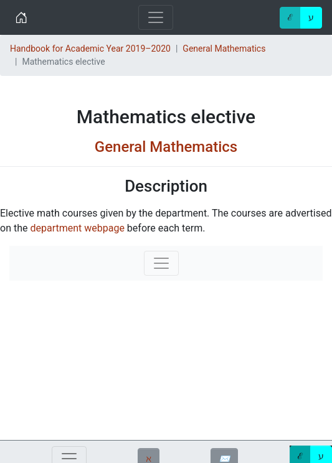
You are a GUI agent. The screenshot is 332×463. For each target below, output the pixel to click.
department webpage (77, 228)
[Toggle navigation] (155, 17)
